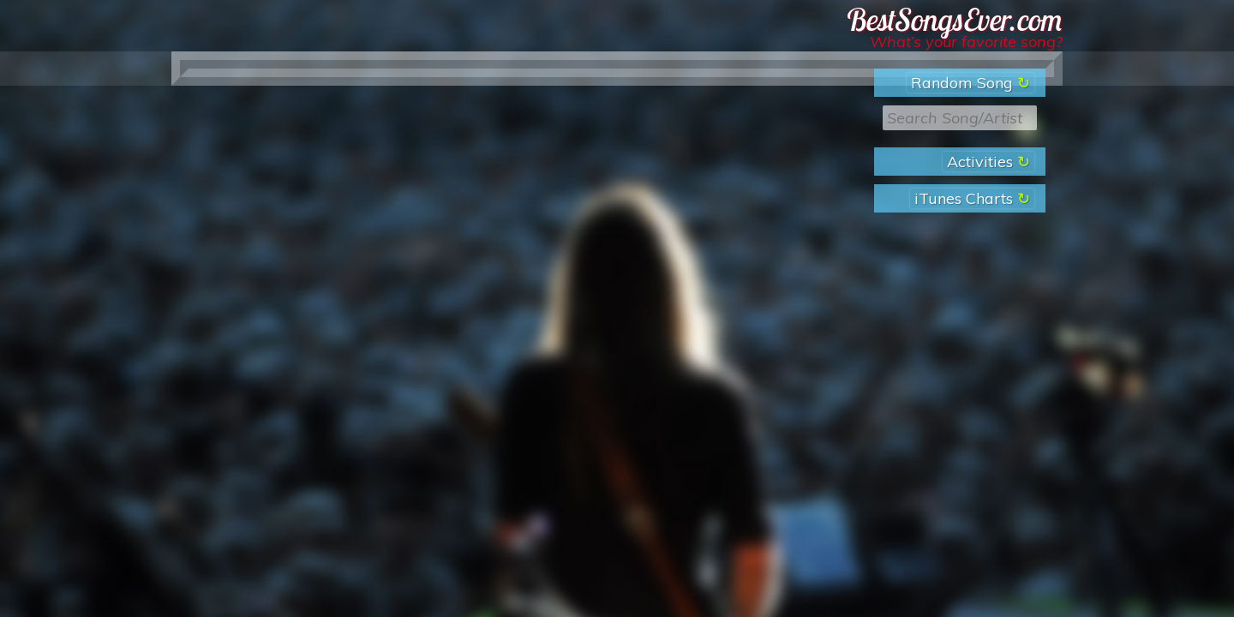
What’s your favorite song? (966, 41)
